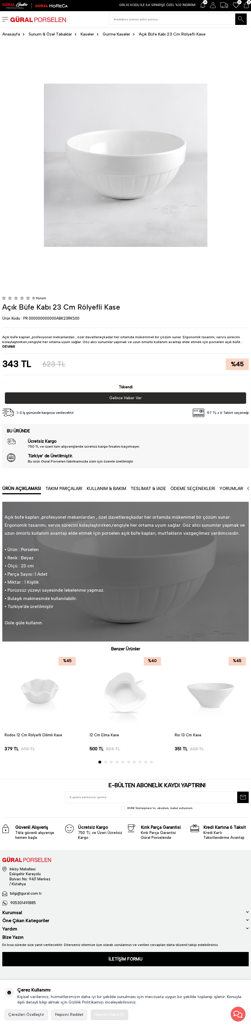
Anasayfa (11, 34)
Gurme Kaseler (116, 34)
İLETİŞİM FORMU (125, 959)
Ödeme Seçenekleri (192, 488)
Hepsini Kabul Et (109, 1014)
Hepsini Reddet (69, 1014)
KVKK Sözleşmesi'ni (141, 808)
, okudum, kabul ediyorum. (156, 808)
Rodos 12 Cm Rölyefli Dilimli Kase (33, 735)
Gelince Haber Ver (125, 398)
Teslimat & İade (148, 488)
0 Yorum (39, 298)
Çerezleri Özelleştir (26, 1014)
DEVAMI (8, 346)
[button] (99, 762)
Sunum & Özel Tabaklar (50, 34)
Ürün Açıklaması (21, 488)
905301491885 (23, 903)
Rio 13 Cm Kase (188, 735)
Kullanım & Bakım (106, 488)
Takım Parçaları (63, 488)
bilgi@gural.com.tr (26, 893)
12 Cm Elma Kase (104, 735)
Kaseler (87, 34)
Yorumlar (231, 488)
